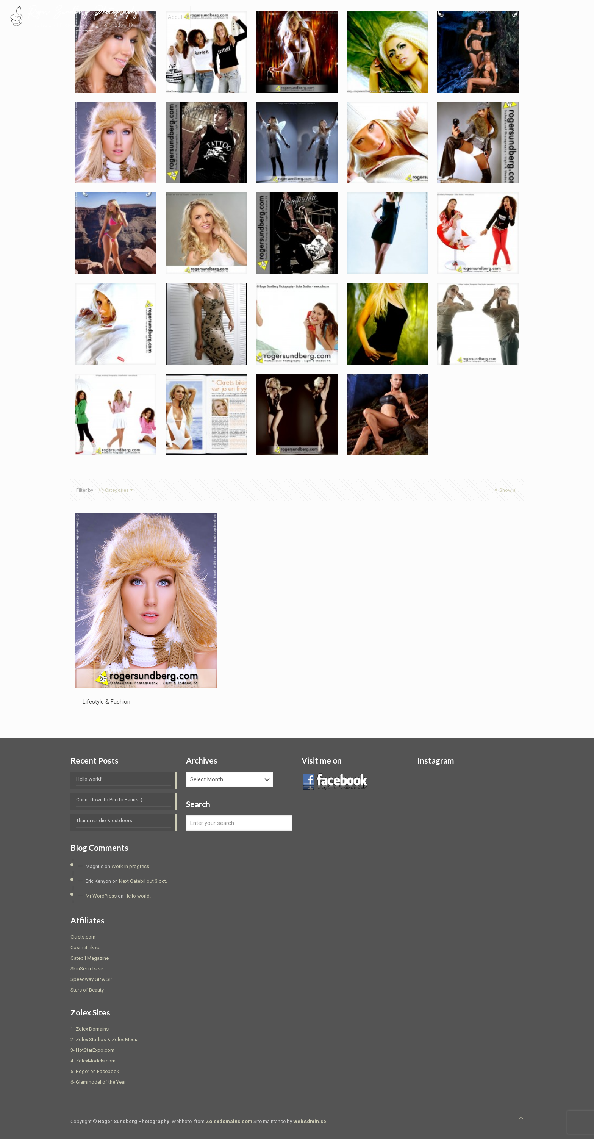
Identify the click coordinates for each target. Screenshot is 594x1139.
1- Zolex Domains (89, 1029)
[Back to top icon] (521, 1118)
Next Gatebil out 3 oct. (143, 881)
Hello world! (89, 779)
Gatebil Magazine (89, 958)
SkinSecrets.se (86, 969)
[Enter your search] (239, 823)
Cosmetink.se (85, 947)
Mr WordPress (101, 896)
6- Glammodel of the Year (98, 1082)
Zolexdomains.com (229, 1121)
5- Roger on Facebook (94, 1071)
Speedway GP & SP (91, 979)
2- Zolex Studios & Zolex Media (104, 1039)
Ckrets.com (82, 937)
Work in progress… (132, 866)
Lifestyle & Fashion (106, 701)
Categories (116, 490)
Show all (505, 490)
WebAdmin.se (309, 1121)
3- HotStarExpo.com (92, 1050)
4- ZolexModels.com (93, 1061)
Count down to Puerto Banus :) (109, 800)
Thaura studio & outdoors (104, 820)
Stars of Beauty (87, 990)
